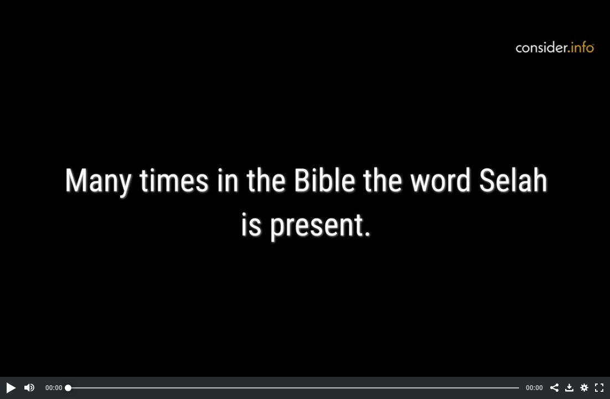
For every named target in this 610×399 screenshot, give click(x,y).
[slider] (293, 388)
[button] (10, 388)
